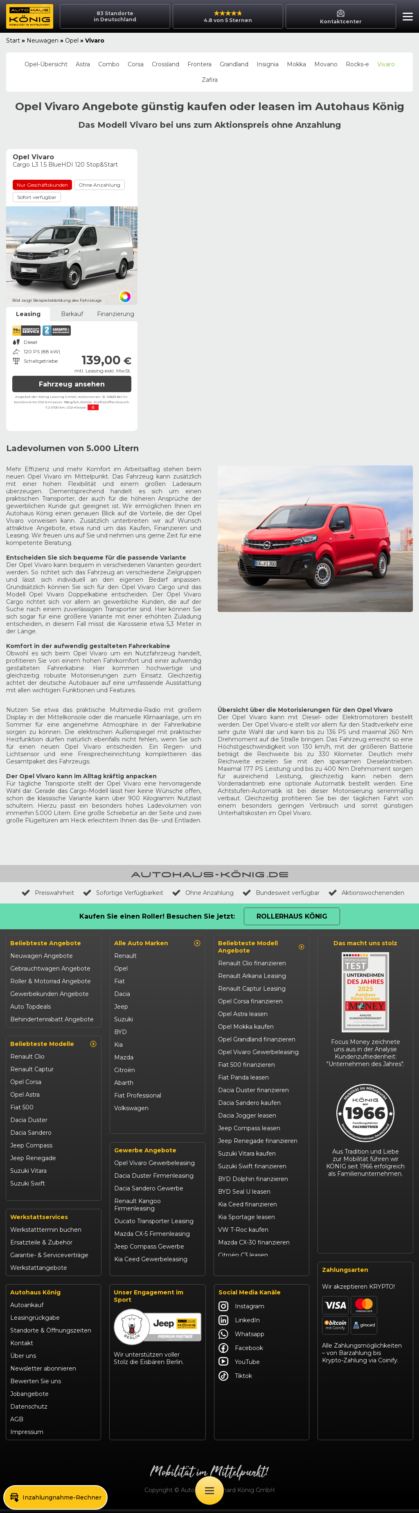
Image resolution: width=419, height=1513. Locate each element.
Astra (83, 64)
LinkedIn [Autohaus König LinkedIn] (239, 1324)
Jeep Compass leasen (249, 1128)
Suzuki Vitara (28, 1170)
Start (13, 40)
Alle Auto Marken (157, 943)
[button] (406, 18)
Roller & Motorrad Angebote (50, 981)
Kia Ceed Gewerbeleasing (150, 1263)
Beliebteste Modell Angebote (261, 946)
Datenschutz (28, 1410)
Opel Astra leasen (243, 1014)
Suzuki (123, 1019)
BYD (120, 1032)
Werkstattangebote (38, 1271)
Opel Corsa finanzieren (250, 1001)
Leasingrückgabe (35, 1321)
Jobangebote (29, 1397)
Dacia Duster (28, 1120)
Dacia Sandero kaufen (249, 1103)
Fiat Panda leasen (243, 1077)
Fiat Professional (137, 1095)
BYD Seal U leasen (244, 1191)
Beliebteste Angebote (45, 943)
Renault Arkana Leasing (252, 976)
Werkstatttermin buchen (45, 1233)
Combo (108, 64)
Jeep (121, 1006)
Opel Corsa (25, 1082)
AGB (16, 1423)
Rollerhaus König (292, 916)
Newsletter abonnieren (43, 1372)
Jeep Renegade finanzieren (257, 1141)
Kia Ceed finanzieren (247, 1204)
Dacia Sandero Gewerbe (148, 1192)
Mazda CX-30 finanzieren (254, 1242)
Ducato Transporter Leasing (154, 1224)
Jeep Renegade (33, 1158)
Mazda (123, 1057)
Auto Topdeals (30, 1006)
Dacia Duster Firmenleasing (154, 1179)
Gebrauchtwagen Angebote (50, 968)
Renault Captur (32, 1069)
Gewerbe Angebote (145, 1154)
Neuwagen (43, 40)
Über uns (23, 1359)
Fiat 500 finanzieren (246, 1064)
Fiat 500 (22, 1107)
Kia (118, 1044)
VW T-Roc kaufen (243, 1229)
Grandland (234, 64)
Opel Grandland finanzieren (256, 1039)
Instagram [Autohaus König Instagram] (241, 1310)
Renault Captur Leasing (252, 988)
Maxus (123, 1121)
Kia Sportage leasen (246, 1217)
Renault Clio (27, 1056)
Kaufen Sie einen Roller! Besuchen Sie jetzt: (157, 916)
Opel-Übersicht (46, 64)
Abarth (123, 1082)
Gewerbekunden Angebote (49, 994)
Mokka (296, 64)
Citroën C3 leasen (243, 1255)
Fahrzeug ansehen (72, 384)
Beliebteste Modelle (53, 1044)
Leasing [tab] (28, 314)
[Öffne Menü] (209, 1490)
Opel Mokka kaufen (246, 1026)
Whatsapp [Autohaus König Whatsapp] (241, 1338)
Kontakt (21, 1346)
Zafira (210, 80)
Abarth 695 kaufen (244, 1267)
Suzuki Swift (27, 1183)
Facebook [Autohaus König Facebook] (241, 1352)
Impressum (26, 1435)
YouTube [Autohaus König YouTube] (239, 1366)
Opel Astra (25, 1094)
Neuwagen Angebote (41, 956)
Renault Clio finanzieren (252, 963)
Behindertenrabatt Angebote (52, 1019)
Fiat (119, 981)
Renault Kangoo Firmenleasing (137, 1208)
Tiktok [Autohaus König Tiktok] (235, 1379)
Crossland (165, 64)
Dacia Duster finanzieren (253, 1090)
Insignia (268, 64)
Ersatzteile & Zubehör (41, 1246)
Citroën (124, 1070)
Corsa (136, 64)
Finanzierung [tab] (115, 314)
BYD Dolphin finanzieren (253, 1179)
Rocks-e (357, 64)
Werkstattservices (39, 1220)
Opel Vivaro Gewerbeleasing (154, 1166)
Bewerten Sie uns (35, 1385)
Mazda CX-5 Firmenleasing (152, 1237)
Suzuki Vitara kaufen (247, 1153)
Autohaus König (35, 1296)
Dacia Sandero (31, 1132)
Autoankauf (26, 1308)
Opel (72, 40)
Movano (326, 64)
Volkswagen (131, 1108)
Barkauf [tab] (72, 314)
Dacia (122, 994)
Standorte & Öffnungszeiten (50, 1334)
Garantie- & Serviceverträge (49, 1258)
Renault (125, 956)
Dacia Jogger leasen (247, 1115)
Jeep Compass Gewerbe (149, 1250)
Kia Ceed (23, 1196)
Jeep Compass (31, 1145)
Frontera (199, 64)
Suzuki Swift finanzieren (252, 1166)
